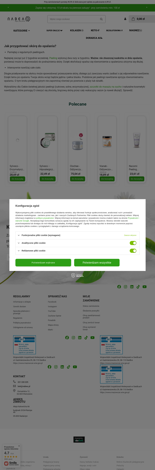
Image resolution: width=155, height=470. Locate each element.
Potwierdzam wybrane (43, 262)
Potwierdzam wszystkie (97, 262)
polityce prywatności (45, 218)
